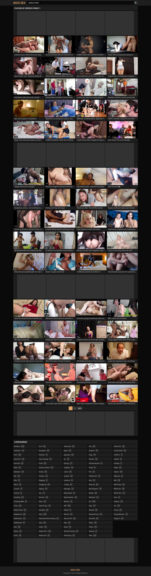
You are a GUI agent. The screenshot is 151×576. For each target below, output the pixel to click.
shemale (94, 518)
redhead (94, 497)
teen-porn (119, 446)
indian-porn (45, 531)
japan (68, 450)
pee (92, 471)
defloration (20, 518)
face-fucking (45, 459)
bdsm (18, 484)
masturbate (69, 493)
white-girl (119, 488)
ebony (18, 531)
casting (18, 493)
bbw (17, 480)
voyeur (118, 471)
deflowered (19, 522)
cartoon (18, 488)
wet (117, 480)
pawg (92, 467)
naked (67, 510)
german (43, 497)
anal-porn (19, 459)
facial (42, 463)
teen (92, 535)
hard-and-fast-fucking (49, 518)
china (18, 505)
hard (43, 514)
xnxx (117, 497)
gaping (43, 488)
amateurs (19, 450)
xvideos (118, 501)
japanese (69, 454)
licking (68, 484)
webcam (118, 476)
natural (68, 514)
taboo (93, 522)
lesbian (68, 476)
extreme (43, 454)
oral (92, 446)
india (42, 522)
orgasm (93, 450)
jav (66, 459)
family (43, 471)
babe (17, 467)
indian (43, 526)
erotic (17, 535)
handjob (44, 510)
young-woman (121, 514)
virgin (118, 467)
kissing (68, 463)
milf (67, 505)
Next (80, 408)
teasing (93, 531)
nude (67, 526)
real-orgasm (95, 488)
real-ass (93, 484)
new (67, 522)
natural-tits (70, 518)
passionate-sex (96, 463)
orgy (92, 454)
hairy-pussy (45, 505)
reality (93, 493)
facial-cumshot (46, 467)
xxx (117, 505)
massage (69, 488)
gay (42, 493)
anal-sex (19, 463)
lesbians (68, 480)
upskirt (118, 459)
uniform (118, 454)
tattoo (93, 526)
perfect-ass (95, 476)
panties (93, 459)
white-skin (119, 493)
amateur (19, 446)
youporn (119, 518)
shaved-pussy (95, 514)
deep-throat (20, 510)
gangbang (44, 484)
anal (17, 454)
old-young (69, 535)
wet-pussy (119, 484)
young (118, 510)
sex (92, 501)
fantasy (43, 476)
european (44, 450)
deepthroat (20, 514)
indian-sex (44, 535)
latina (68, 471)
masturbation (70, 497)
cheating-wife (20, 501)
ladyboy (68, 467)
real (92, 480)
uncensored (120, 450)
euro (42, 446)
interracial (69, 446)
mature (68, 501)
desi (17, 526)
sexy (92, 505)
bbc (17, 476)
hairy (42, 501)
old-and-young (71, 531)
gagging (43, 480)
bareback (19, 471)
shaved (93, 510)
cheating (19, 497)
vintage (118, 463)
